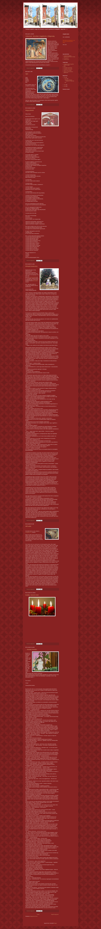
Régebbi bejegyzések (55, 914)
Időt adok (28, 526)
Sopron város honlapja (67, 70)
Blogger (55, 923)
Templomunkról (66, 59)
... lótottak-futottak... (31, 649)
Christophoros (66, 58)
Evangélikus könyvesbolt (68, 69)
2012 (65, 77)
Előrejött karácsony (31, 266)
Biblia (65, 66)
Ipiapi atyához (35, 280)
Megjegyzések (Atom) (33, 916)
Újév (26, 74)
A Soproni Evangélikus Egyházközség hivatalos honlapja (69, 56)
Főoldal (38, 914)
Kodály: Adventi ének (32, 595)
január (66, 78)
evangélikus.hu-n (28, 532)
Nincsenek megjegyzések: (31, 68)
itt (49, 64)
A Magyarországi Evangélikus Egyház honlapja (69, 64)
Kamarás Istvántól (32, 277)
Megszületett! (29, 110)
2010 (65, 86)
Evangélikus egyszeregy (68, 67)
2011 (65, 84)
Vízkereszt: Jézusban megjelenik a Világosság (39, 36)
